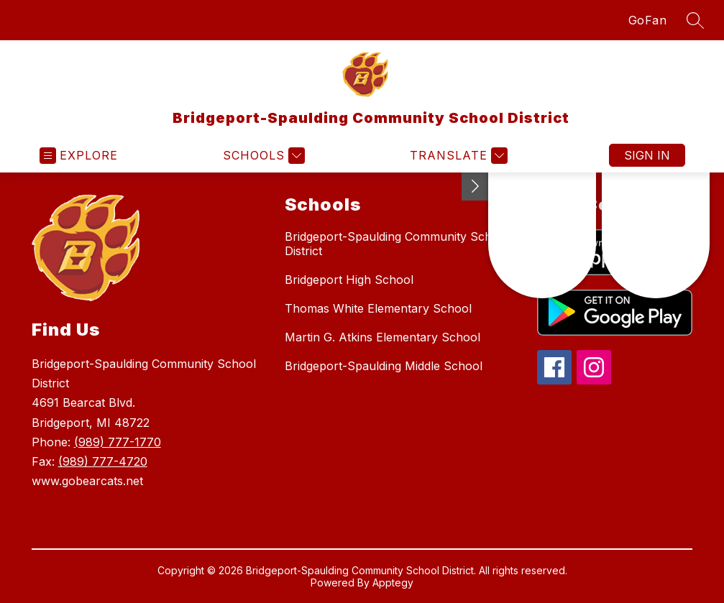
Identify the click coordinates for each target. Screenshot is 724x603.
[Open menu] (79, 156)
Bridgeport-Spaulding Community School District (397, 243)
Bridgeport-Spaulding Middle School (383, 366)
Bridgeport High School (349, 279)
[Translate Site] (457, 156)
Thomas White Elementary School (378, 308)
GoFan (647, 20)
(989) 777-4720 (102, 461)
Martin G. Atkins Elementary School (382, 337)
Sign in (647, 155)
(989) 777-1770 (117, 442)
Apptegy (392, 582)
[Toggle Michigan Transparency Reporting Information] (475, 186)
